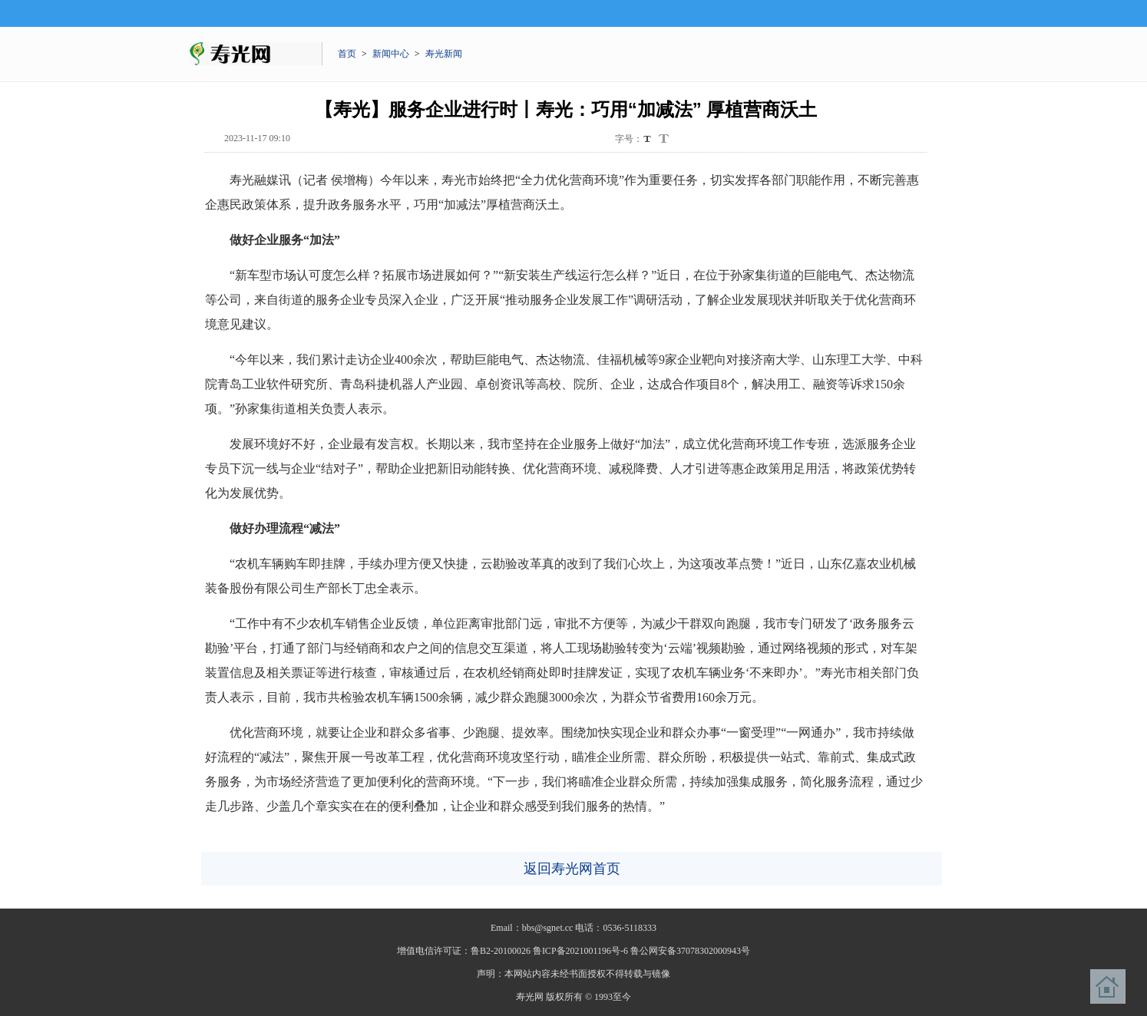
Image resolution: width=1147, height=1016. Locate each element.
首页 (347, 53)
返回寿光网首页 (572, 868)
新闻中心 (390, 53)
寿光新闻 (443, 53)
